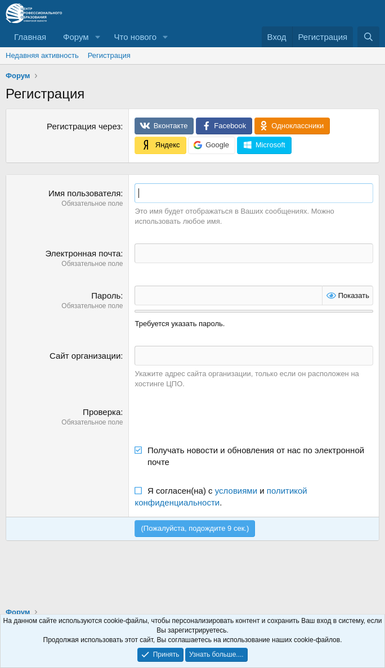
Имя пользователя (84, 193)
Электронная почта (82, 253)
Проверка (101, 412)
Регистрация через (83, 126)
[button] (98, 36)
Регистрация (109, 55)
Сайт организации (85, 355)
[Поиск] (368, 36)
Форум (76, 37)
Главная (30, 37)
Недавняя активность (42, 55)
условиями (236, 490)
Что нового (135, 37)
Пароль (105, 295)
